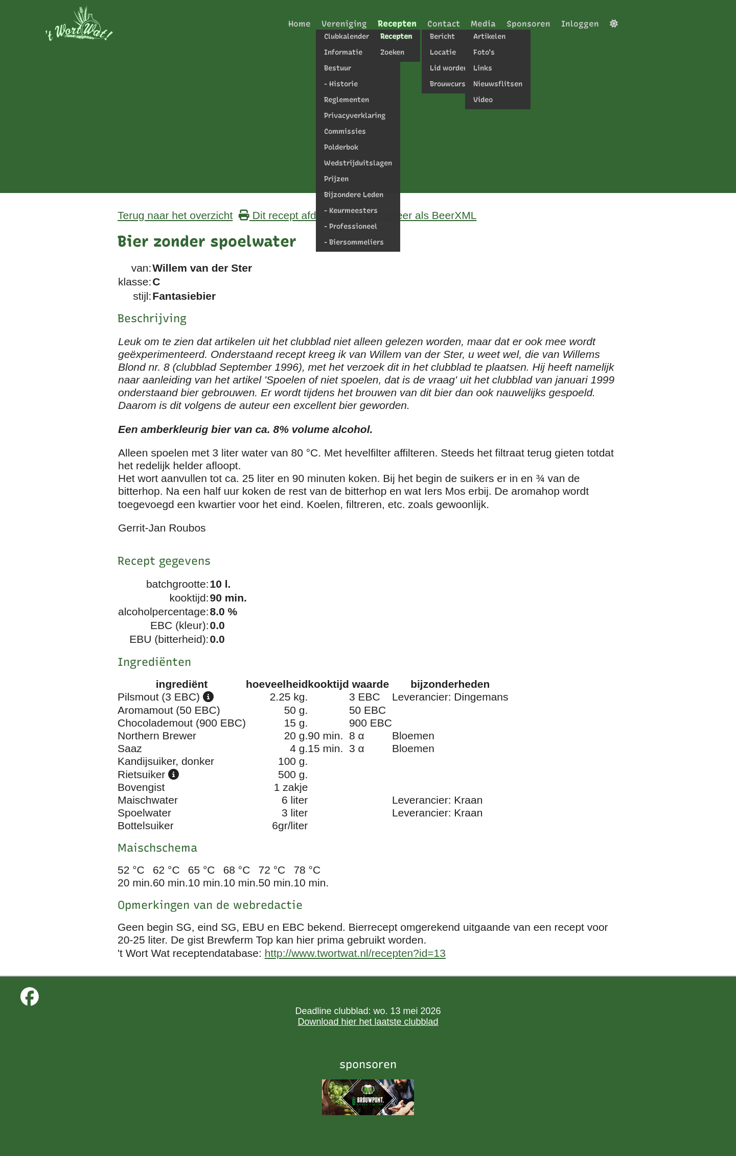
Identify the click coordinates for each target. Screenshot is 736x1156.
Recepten (397, 24)
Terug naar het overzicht (175, 215)
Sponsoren (528, 24)
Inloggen (580, 24)
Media (483, 24)
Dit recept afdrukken (294, 215)
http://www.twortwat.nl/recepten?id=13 (355, 953)
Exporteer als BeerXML (415, 215)
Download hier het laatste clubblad (367, 1022)
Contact (443, 24)
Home (299, 24)
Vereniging (344, 24)
